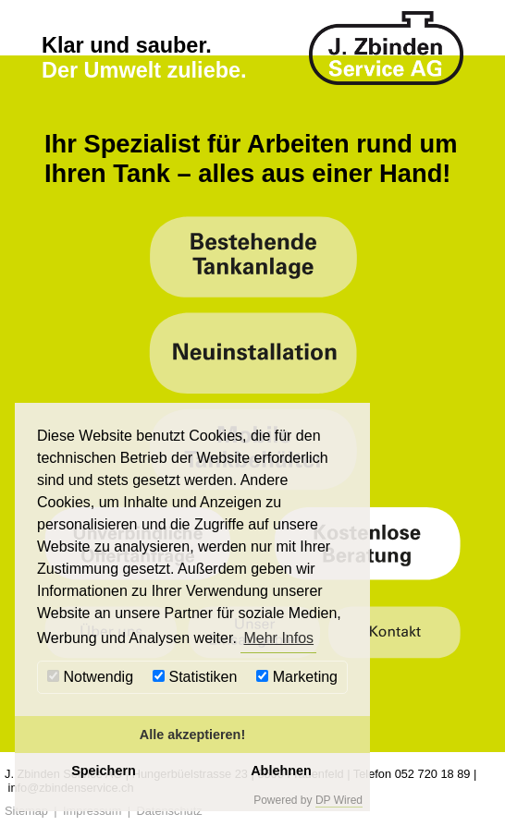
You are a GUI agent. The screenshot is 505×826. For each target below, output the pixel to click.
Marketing (297, 677)
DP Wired (339, 800)
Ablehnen (281, 770)
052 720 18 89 (433, 774)
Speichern (103, 770)
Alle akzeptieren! (192, 734)
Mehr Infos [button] (278, 638)
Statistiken (195, 677)
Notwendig (90, 677)
